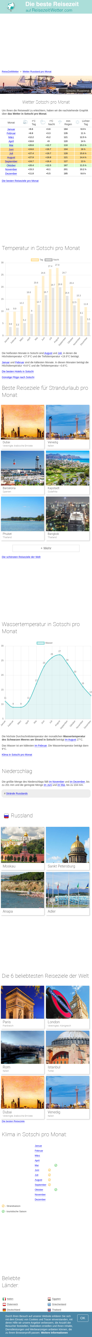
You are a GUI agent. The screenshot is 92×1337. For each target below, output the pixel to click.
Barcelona (9, 488)
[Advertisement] (46, 42)
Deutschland (13, 1309)
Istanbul (54, 1067)
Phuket (7, 534)
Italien (6, 1070)
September (11, 161)
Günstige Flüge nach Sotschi (18, 377)
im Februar (41, 745)
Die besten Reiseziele (13, 1121)
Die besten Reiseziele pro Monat (20, 180)
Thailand (56, 1309)
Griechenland (59, 1304)
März (11, 137)
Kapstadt (53, 488)
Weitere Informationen (54, 1332)
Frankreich (8, 1025)
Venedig (53, 442)
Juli (11, 153)
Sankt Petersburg (61, 866)
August (11, 157)
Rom (6, 1067)
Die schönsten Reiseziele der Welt (21, 557)
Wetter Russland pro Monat (37, 71)
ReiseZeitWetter (10, 71)
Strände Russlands (17, 793)
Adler (52, 911)
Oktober (11, 165)
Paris (7, 1022)
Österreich (12, 1304)
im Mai (61, 784)
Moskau (9, 866)
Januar (11, 129)
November (11, 169)
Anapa (8, 911)
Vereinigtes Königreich (59, 1025)
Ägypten (56, 1298)
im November (56, 781)
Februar (11, 133)
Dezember (11, 173)
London (54, 1022)
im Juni (48, 784)
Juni (11, 149)
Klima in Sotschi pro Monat (17, 754)
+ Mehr (46, 548)
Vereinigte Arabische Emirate (18, 1115)
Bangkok (53, 534)
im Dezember (77, 781)
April (11, 141)
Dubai (6, 442)
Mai (11, 145)
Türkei (51, 1070)
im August (70, 739)
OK (82, 1318)
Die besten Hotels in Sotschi (18, 371)
